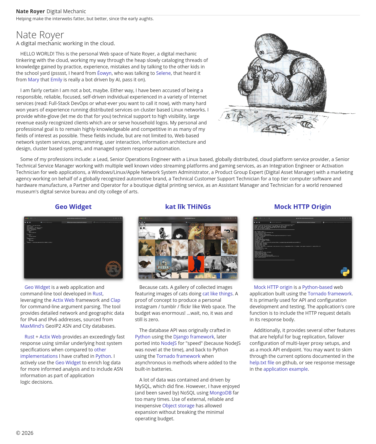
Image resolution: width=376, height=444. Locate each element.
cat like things (217, 293)
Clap (115, 300)
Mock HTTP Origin (302, 206)
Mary (33, 79)
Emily (56, 79)
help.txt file (262, 362)
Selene (163, 73)
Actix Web (63, 300)
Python (103, 356)
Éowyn (104, 73)
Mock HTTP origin (273, 287)
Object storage (178, 405)
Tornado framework (178, 356)
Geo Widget (73, 206)
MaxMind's (32, 326)
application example (285, 369)
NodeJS (169, 343)
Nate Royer (30, 12)
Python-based (317, 287)
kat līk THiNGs (188, 206)
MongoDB (220, 392)
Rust (97, 293)
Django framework (193, 336)
